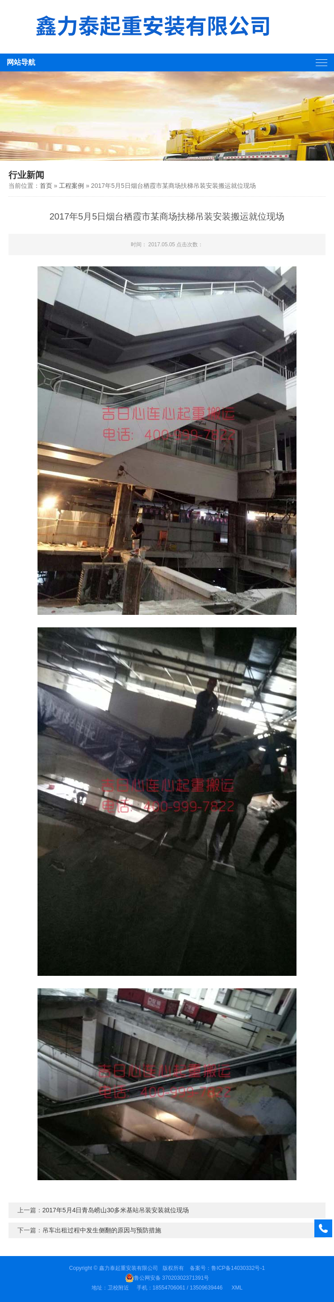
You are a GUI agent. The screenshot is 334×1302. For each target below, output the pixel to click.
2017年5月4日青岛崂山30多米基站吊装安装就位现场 (115, 1210)
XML (236, 1288)
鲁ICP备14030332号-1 (238, 1268)
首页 (46, 185)
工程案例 (71, 185)
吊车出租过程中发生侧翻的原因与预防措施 (101, 1230)
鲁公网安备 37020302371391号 (167, 1277)
